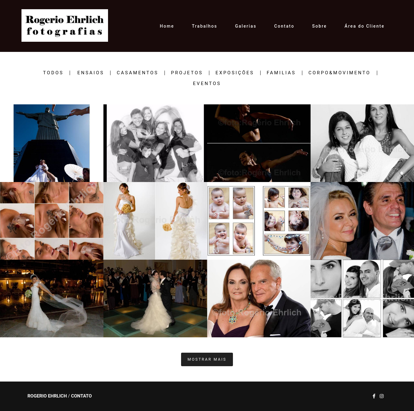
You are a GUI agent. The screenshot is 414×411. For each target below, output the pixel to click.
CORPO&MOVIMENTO (339, 73)
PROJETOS (187, 73)
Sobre (319, 26)
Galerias (246, 26)
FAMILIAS (281, 73)
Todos (53, 73)
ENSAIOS (90, 73)
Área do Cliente (365, 26)
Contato (284, 26)
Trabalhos (204, 26)
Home (167, 26)
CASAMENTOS (137, 73)
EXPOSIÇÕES (234, 73)
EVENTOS (207, 83)
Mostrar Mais (207, 359)
